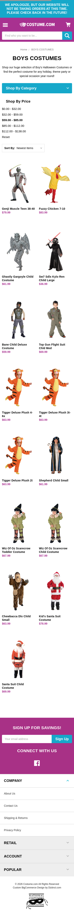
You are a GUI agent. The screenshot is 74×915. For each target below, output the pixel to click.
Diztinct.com (54, 887)
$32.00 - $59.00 (12, 114)
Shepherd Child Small (54, 480)
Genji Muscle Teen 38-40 (18, 208)
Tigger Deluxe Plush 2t (17, 480)
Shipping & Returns (16, 818)
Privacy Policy (12, 830)
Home (23, 49)
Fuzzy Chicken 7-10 (52, 208)
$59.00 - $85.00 (12, 120)
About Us (9, 793)
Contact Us (10, 805)
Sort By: (9, 148)
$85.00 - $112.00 (13, 125)
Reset (6, 137)
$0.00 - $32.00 (11, 108)
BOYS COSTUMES (42, 49)
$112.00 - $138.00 (14, 131)
